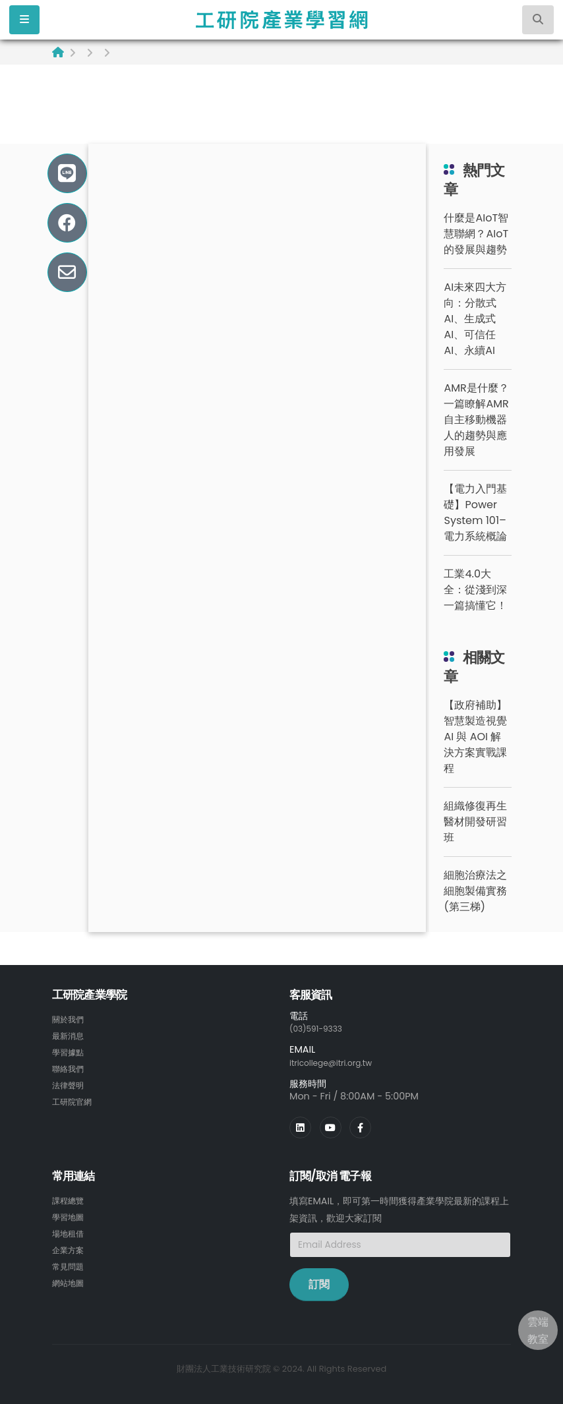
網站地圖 (70, 1278)
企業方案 (70, 1246)
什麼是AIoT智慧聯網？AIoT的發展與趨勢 (476, 233)
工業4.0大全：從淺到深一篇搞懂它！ (475, 589)
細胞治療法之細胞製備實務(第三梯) (475, 890)
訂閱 (319, 1283)
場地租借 (70, 1230)
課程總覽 (70, 1199)
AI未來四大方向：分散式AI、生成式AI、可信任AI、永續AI (475, 318)
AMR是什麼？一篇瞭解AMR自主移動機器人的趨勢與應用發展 (476, 419)
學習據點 (70, 1050)
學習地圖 (70, 1214)
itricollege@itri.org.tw (338, 1061)
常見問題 (70, 1262)
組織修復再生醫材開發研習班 (475, 821)
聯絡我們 (70, 1066)
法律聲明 (70, 1082)
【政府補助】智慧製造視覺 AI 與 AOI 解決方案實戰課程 (475, 736)
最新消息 (70, 1034)
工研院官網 (75, 1098)
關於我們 (70, 1019)
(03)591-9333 (321, 1028)
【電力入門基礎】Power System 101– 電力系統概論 (475, 512)
